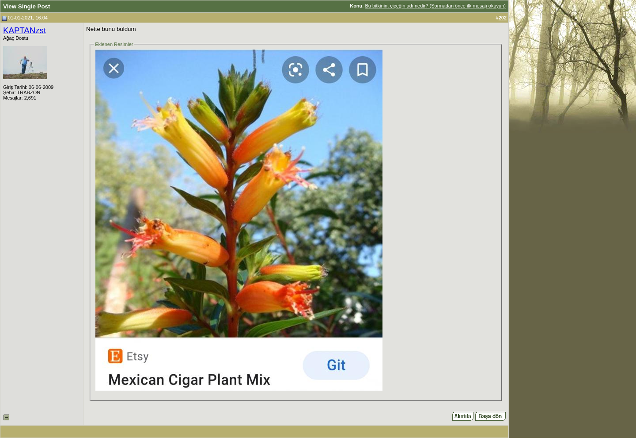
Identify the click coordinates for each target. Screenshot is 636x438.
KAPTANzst (24, 30)
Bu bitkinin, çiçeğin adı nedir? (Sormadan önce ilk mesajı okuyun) (435, 5)
